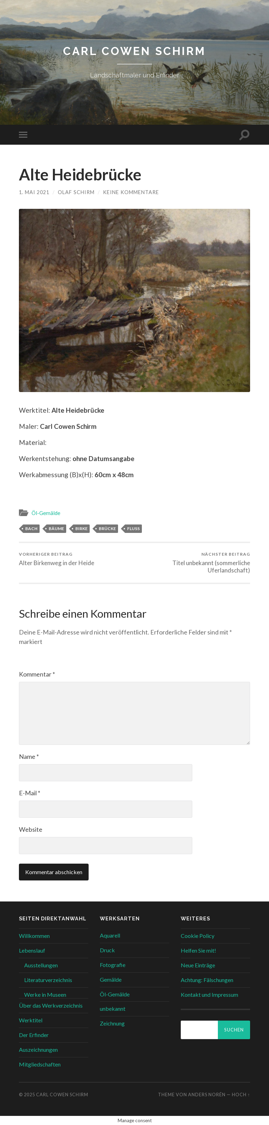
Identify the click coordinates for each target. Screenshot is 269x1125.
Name (29, 756)
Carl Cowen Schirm (134, 50)
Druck (107, 950)
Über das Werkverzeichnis (51, 1005)
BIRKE (81, 528)
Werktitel (30, 1020)
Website (30, 829)
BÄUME (56, 528)
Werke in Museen (45, 994)
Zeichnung (112, 1023)
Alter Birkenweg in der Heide (56, 559)
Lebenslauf (32, 950)
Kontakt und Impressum (209, 994)
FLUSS (133, 528)
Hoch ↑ (241, 1094)
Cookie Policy (197, 935)
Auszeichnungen (38, 1049)
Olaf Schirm (76, 192)
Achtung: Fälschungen (207, 979)
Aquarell (110, 935)
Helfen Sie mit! (198, 950)
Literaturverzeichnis (48, 979)
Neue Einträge (198, 965)
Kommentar (37, 674)
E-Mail (29, 793)
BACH (31, 528)
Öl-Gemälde (46, 513)
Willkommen (34, 935)
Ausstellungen (41, 965)
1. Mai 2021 (34, 192)
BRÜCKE (107, 528)
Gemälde (111, 979)
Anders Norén (207, 1094)
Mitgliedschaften (40, 1064)
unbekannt (112, 1008)
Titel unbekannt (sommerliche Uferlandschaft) (193, 562)
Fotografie (112, 964)
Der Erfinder (34, 1034)
